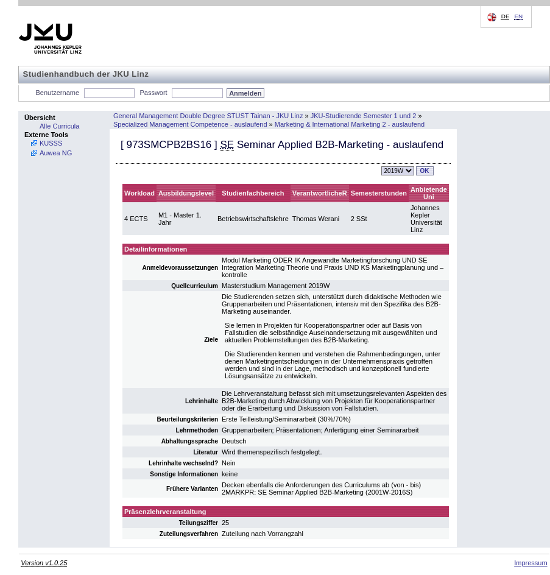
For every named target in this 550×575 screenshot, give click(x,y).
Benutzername (58, 92)
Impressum (530, 562)
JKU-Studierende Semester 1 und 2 (364, 115)
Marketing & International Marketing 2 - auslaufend (350, 124)
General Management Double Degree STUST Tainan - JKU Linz (208, 115)
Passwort (153, 92)
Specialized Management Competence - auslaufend (190, 124)
